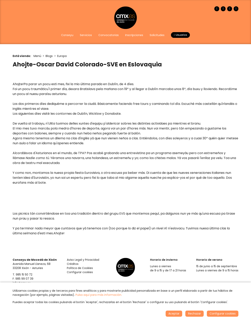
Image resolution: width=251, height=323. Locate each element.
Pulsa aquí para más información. (99, 295)
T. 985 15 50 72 (22, 274)
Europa (62, 56)
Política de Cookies (80, 268)
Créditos (72, 264)
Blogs (49, 56)
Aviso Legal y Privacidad (83, 260)
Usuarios (180, 35)
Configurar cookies (80, 272)
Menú (37, 56)
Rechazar (194, 314)
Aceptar (173, 314)
